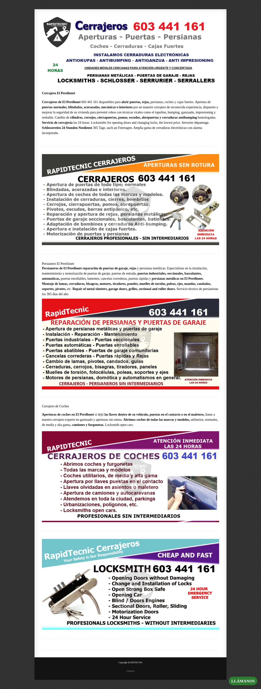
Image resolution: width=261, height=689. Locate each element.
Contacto (130, 671)
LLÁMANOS (243, 681)
